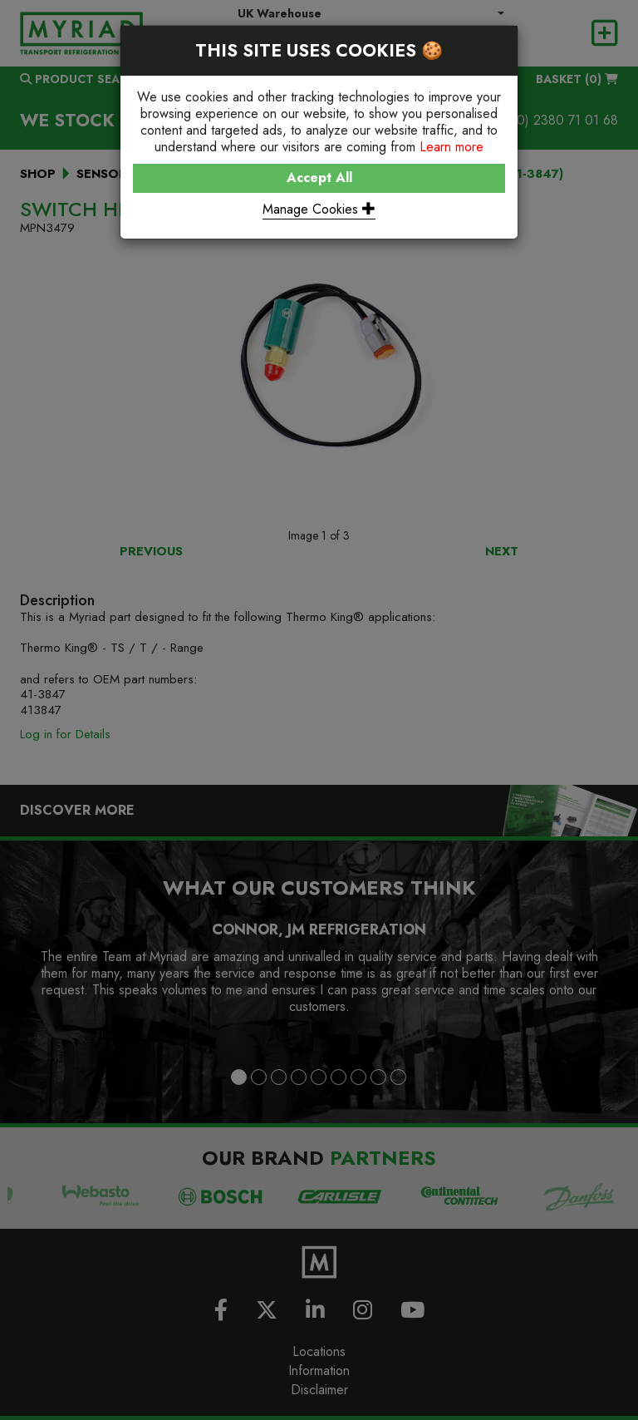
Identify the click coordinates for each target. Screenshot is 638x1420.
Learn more (451, 146)
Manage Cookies (319, 209)
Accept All (319, 177)
